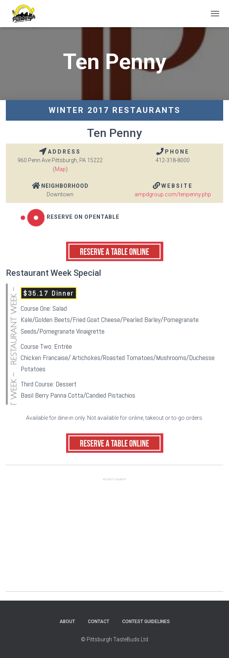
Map (60, 169)
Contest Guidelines (146, 621)
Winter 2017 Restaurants (115, 110)
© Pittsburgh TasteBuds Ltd (114, 639)
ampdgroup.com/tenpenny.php (173, 194)
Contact (98, 621)
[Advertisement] (114, 537)
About (67, 621)
